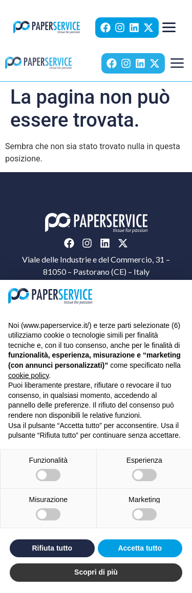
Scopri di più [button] (96, 572)
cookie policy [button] (28, 375)
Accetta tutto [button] (140, 548)
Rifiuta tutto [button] (52, 548)
